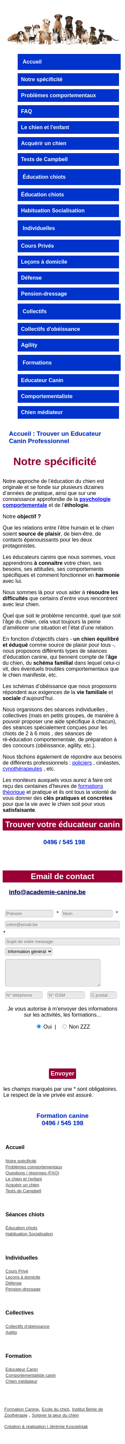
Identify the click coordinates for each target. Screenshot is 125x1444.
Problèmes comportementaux (58, 95)
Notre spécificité (41, 79)
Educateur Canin (42, 380)
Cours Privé (17, 1276)
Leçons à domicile (44, 262)
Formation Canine (21, 1414)
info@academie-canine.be (47, 891)
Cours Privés (37, 246)
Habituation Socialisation (53, 210)
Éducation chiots (44, 177)
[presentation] (54, 1053)
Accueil (32, 62)
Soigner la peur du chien (55, 1420)
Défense (31, 278)
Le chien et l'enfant (45, 127)
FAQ (26, 111)
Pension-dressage (44, 294)
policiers (82, 763)
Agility (29, 345)
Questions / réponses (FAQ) (32, 1177)
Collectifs (35, 311)
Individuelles (39, 228)
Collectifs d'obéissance (50, 329)
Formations (37, 362)
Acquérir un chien (43, 143)
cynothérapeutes (22, 769)
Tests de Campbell (44, 159)
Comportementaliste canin (31, 1380)
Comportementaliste (47, 396)
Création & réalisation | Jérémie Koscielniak (46, 1431)
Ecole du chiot (55, 1414)
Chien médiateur (42, 412)
